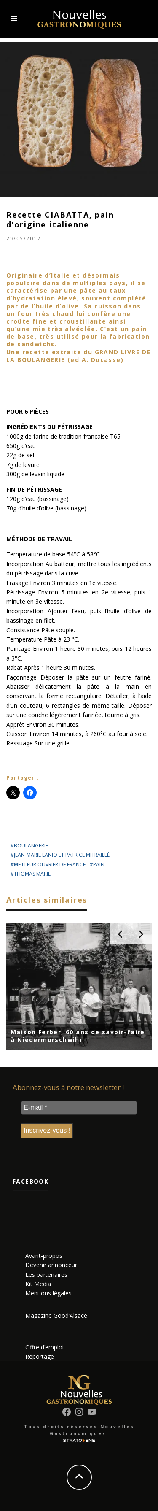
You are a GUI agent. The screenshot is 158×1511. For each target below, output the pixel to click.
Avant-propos (43, 1256)
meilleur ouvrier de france (50, 864)
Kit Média (38, 1284)
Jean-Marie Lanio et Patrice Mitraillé (62, 854)
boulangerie (31, 845)
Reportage (39, 1356)
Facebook (30, 1181)
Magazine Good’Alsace (56, 1315)
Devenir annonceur (51, 1265)
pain (98, 864)
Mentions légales (48, 1293)
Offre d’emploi (44, 1347)
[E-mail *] (79, 1108)
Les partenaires (46, 1275)
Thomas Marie (32, 873)
